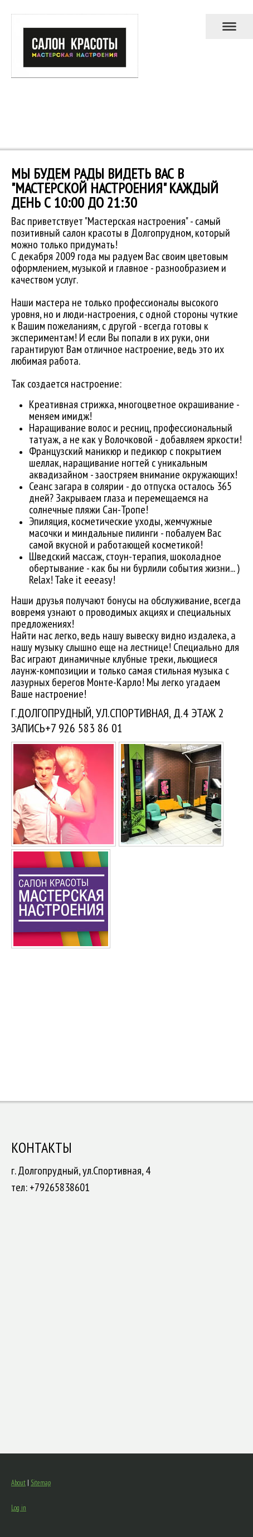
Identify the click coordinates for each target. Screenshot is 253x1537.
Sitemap (41, 1482)
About (18, 1482)
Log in (18, 1507)
